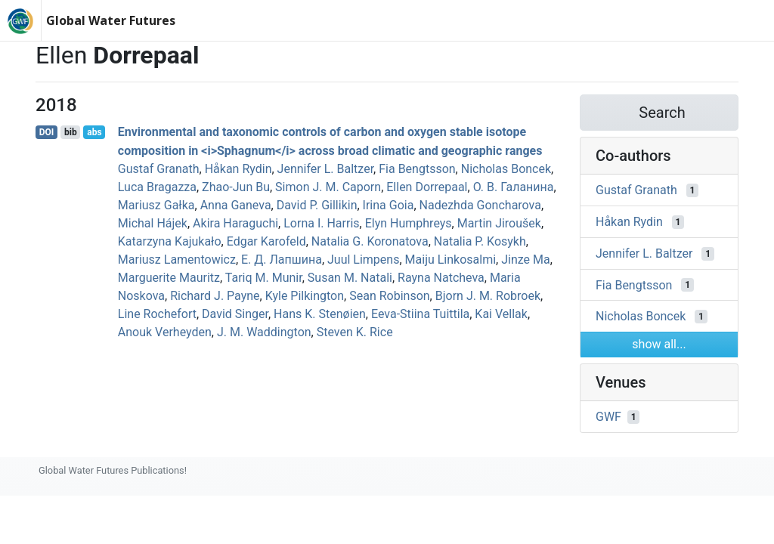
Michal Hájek (152, 223)
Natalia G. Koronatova (370, 241)
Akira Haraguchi (235, 223)
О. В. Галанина (513, 187)
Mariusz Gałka (156, 205)
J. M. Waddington (264, 332)
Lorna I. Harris (321, 223)
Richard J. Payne (214, 296)
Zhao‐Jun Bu (236, 187)
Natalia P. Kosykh (480, 241)
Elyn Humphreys (408, 223)
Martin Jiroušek (499, 223)
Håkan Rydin (238, 169)
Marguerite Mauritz (169, 277)
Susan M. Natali (350, 277)
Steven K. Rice (355, 332)
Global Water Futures (110, 20)
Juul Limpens (363, 259)
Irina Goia (388, 205)
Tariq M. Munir (263, 277)
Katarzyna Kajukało (169, 241)
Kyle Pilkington (304, 296)
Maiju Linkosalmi (451, 259)
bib (70, 132)
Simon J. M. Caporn (328, 187)
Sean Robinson (389, 296)
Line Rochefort (157, 314)
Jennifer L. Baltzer (325, 169)
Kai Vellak (501, 314)
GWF (608, 417)
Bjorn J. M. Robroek (487, 296)
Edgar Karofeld (266, 241)
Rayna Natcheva (441, 277)
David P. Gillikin (317, 205)
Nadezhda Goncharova (480, 205)
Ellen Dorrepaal (426, 187)
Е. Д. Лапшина (281, 259)
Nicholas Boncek (506, 169)
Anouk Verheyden (165, 332)
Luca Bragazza (157, 187)
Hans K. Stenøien (320, 314)
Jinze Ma (525, 259)
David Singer (235, 314)
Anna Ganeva (235, 205)
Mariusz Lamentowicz (177, 259)
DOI (46, 132)
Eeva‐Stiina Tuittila (420, 314)
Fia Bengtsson (417, 169)
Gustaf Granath (159, 169)
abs (94, 132)
